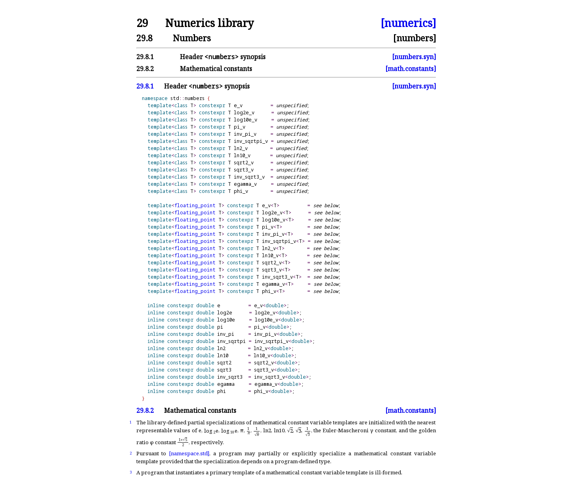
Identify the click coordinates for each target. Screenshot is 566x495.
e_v (238, 105)
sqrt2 (224, 362)
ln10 (222, 355)
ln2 (221, 348)
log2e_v (244, 112)
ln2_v (241, 148)
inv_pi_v (245, 134)
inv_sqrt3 (230, 377)
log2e (224, 312)
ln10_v (242, 155)
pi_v (239, 126)
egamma (226, 384)
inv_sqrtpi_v (251, 141)
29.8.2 (145, 68)
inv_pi (225, 334)
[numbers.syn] (414, 57)
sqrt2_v (244, 162)
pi (220, 327)
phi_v (241, 191)
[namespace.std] (189, 453)
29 (142, 23)
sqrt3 (224, 369)
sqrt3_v (244, 169)
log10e (226, 319)
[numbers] (414, 38)
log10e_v (245, 119)
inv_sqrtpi (231, 341)
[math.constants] (410, 68)
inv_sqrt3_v (249, 176)
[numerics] (408, 23)
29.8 (144, 38)
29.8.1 (145, 57)
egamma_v (245, 184)
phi (221, 391)
